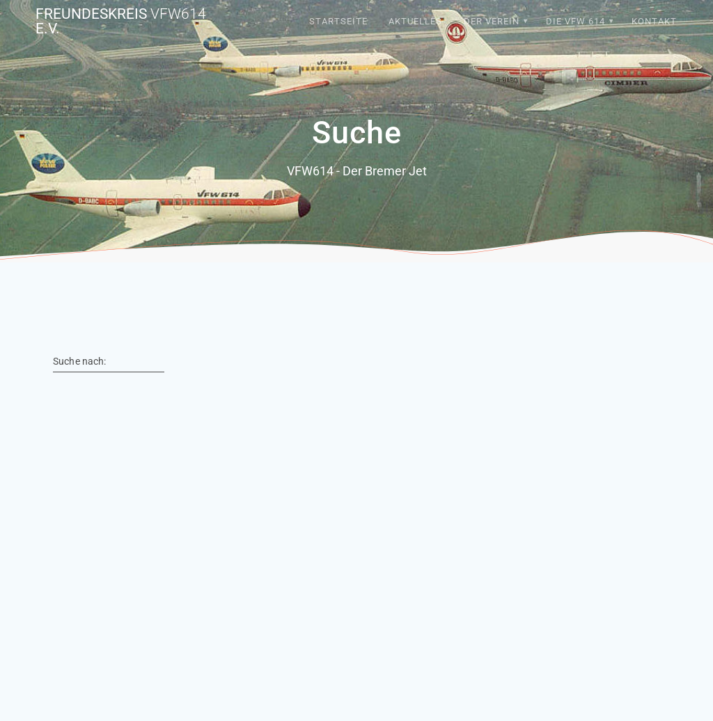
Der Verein (491, 21)
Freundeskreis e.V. (121, 21)
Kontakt (654, 21)
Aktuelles (415, 21)
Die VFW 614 (575, 21)
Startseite (338, 21)
